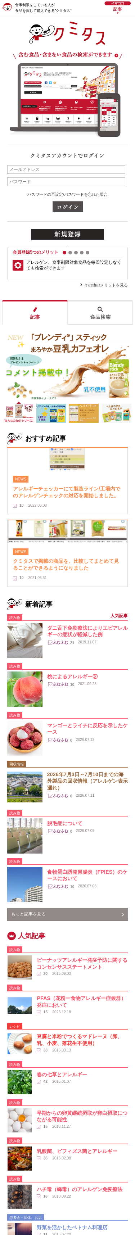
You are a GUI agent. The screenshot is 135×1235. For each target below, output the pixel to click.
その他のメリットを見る (106, 285)
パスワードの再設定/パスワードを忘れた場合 (67, 194)
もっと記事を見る (28, 914)
